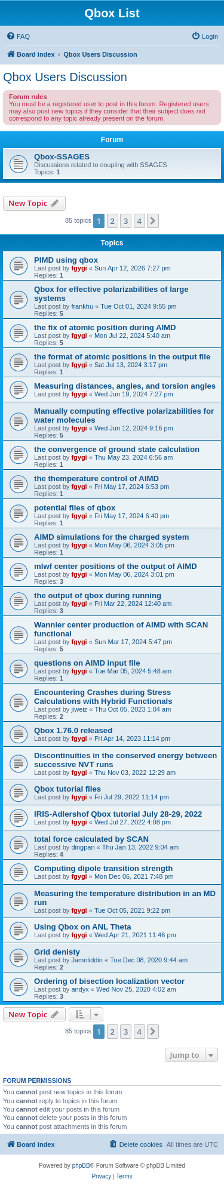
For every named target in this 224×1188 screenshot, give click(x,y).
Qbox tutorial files (67, 788)
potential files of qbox (74, 507)
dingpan (82, 847)
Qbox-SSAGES (62, 156)
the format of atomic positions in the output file (122, 356)
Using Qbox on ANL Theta (82, 926)
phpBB (81, 1165)
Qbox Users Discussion (65, 77)
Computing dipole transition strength (103, 868)
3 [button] (126, 221)
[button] (153, 221)
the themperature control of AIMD (96, 478)
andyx (79, 989)
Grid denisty (57, 951)
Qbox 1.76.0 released (73, 730)
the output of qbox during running (97, 595)
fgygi (79, 268)
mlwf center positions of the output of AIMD (115, 566)
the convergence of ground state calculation (117, 449)
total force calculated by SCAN (91, 839)
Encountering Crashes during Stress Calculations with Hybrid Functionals (103, 697)
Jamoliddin (87, 960)
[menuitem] (18, 36)
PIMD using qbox (66, 260)
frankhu (82, 306)
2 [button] (113, 221)
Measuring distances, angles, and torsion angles (125, 385)
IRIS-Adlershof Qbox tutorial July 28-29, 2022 (118, 814)
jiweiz (79, 709)
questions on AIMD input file (87, 662)
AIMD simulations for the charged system (111, 537)
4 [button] (139, 221)
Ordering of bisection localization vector (109, 981)
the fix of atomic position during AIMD (105, 327)
